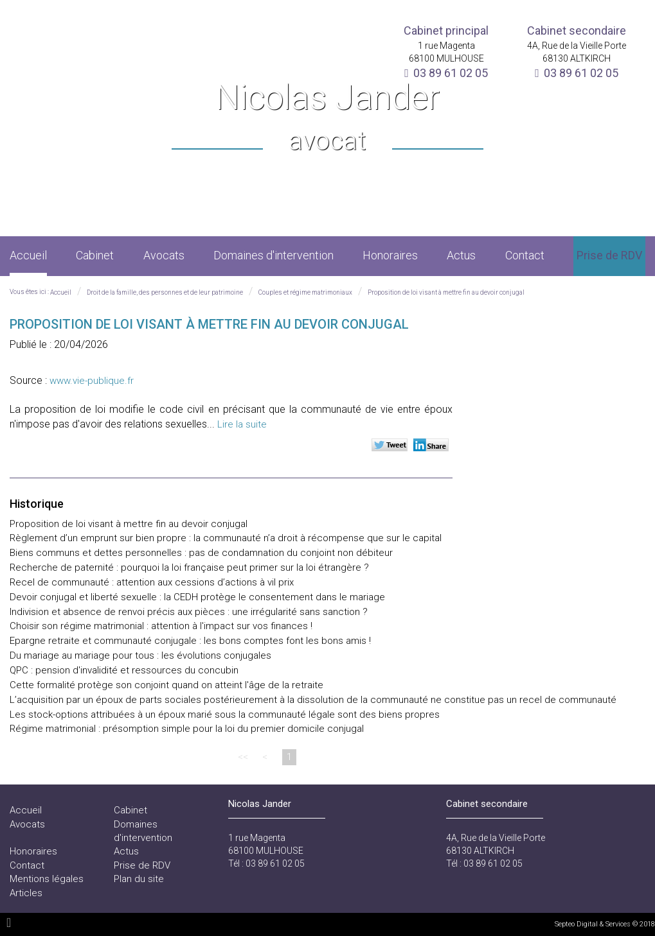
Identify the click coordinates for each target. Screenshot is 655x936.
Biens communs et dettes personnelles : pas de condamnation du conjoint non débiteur (201, 553)
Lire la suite (242, 424)
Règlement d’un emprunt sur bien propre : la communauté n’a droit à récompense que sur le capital (226, 538)
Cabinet (95, 255)
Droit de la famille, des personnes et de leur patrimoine (165, 292)
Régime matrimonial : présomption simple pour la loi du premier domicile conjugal (187, 728)
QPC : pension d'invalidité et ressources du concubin (124, 670)
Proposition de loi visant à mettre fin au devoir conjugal (446, 292)
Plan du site (139, 879)
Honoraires (390, 255)
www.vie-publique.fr (91, 380)
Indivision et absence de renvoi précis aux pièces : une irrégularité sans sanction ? (189, 612)
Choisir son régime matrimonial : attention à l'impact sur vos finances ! (161, 626)
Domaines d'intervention (273, 255)
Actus (461, 255)
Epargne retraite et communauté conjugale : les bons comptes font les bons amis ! (190, 640)
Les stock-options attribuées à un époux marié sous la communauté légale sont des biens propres (225, 714)
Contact (524, 255)
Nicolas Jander (327, 118)
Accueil (28, 255)
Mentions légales (47, 879)
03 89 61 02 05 (450, 73)
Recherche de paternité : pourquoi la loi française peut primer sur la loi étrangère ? (189, 567)
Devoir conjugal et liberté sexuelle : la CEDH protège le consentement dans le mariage (197, 597)
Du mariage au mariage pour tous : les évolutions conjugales (140, 655)
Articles (26, 893)
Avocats (163, 255)
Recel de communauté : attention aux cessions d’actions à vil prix (152, 582)
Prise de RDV (609, 255)
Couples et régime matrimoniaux (305, 292)
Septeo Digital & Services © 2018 (605, 924)
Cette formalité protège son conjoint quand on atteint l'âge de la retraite (166, 685)
